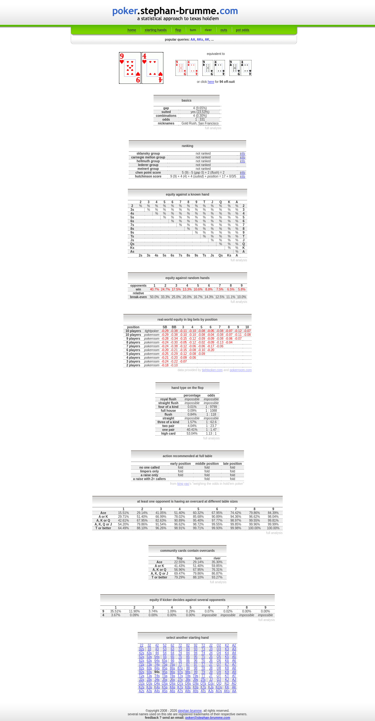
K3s (149, 687)
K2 (227, 645)
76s (172, 664)
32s (141, 649)
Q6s (172, 683)
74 (180, 653)
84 (188, 653)
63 (172, 649)
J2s (141, 679)
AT (234, 676)
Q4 (219, 653)
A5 (234, 656)
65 (172, 656)
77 (180, 664)
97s (180, 672)
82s (141, 668)
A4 (234, 653)
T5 (203, 656)
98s (187, 672)
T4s (157, 676)
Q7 (219, 664)
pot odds (242, 30)
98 (195, 668)
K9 (227, 672)
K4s (157, 687)
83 (188, 649)
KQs (219, 687)
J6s (172, 679)
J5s (164, 679)
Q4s (157, 683)
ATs (203, 691)
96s (172, 672)
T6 (203, 660)
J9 (211, 672)
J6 (211, 660)
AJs (211, 691)
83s (149, 668)
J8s (187, 679)
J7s (180, 679)
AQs (219, 691)
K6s (172, 687)
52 (165, 645)
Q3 (219, 649)
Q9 (219, 672)
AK (207, 39)
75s (164, 664)
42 (157, 645)
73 (180, 649)
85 (188, 656)
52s (141, 656)
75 (180, 656)
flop (178, 30)
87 (188, 664)
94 (195, 653)
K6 (227, 660)
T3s (149, 676)
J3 (211, 649)
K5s (165, 687)
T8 (203, 668)
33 (149, 649)
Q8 (219, 668)
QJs (211, 683)
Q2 (219, 645)
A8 (234, 668)
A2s (141, 691)
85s (164, 668)
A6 (234, 660)
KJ (227, 679)
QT (219, 676)
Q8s (188, 683)
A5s (165, 691)
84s (157, 668)
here (211, 81)
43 (157, 649)
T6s (172, 676)
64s (157, 660)
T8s (188, 676)
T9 (203, 672)
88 (188, 668)
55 (165, 656)
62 (172, 645)
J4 (211, 653)
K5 (227, 656)
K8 (227, 668)
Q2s (141, 683)
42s (141, 653)
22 (141, 645)
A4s (157, 691)
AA (193, 39)
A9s (195, 691)
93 (195, 649)
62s (141, 660)
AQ (234, 683)
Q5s (165, 683)
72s (141, 664)
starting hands (156, 30)
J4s (157, 679)
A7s (180, 691)
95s (164, 672)
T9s (195, 676)
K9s (195, 687)
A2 (234, 645)
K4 (227, 653)
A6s (172, 691)
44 (157, 653)
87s (180, 668)
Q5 (219, 656)
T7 (203, 664)
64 (172, 653)
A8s (188, 691)
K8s (188, 687)
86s (172, 668)
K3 (227, 649)
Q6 (219, 660)
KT (227, 676)
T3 (203, 649)
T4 (203, 653)
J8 (211, 668)
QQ (218, 683)
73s (149, 664)
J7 (211, 664)
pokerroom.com (241, 370)
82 (188, 645)
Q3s (149, 683)
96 (195, 660)
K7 (227, 664)
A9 (234, 672)
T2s (141, 676)
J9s (195, 679)
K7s (180, 687)
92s (141, 672)
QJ (219, 679)
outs (223, 30)
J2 (211, 645)
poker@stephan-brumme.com (207, 717)
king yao (183, 483)
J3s (149, 679)
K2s (141, 687)
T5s (165, 676)
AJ (234, 679)
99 (195, 672)
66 (172, 660)
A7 (234, 664)
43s (149, 653)
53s (149, 656)
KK (227, 687)
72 (180, 645)
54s (157, 656)
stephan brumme (190, 710)
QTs (203, 683)
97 (195, 664)
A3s (149, 691)
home (132, 30)
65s (164, 660)
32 (149, 645)
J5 (211, 656)
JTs (203, 679)
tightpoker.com (212, 370)
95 (195, 656)
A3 (234, 649)
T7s (180, 676)
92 (195, 645)
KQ (227, 683)
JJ (211, 679)
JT (211, 676)
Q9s (195, 683)
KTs (203, 687)
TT (203, 676)
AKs (200, 39)
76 (180, 660)
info (242, 153)
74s (157, 664)
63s (149, 660)
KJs (211, 687)
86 (188, 660)
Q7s (180, 683)
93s (149, 672)
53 (165, 649)
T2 (203, 645)
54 (165, 653)
